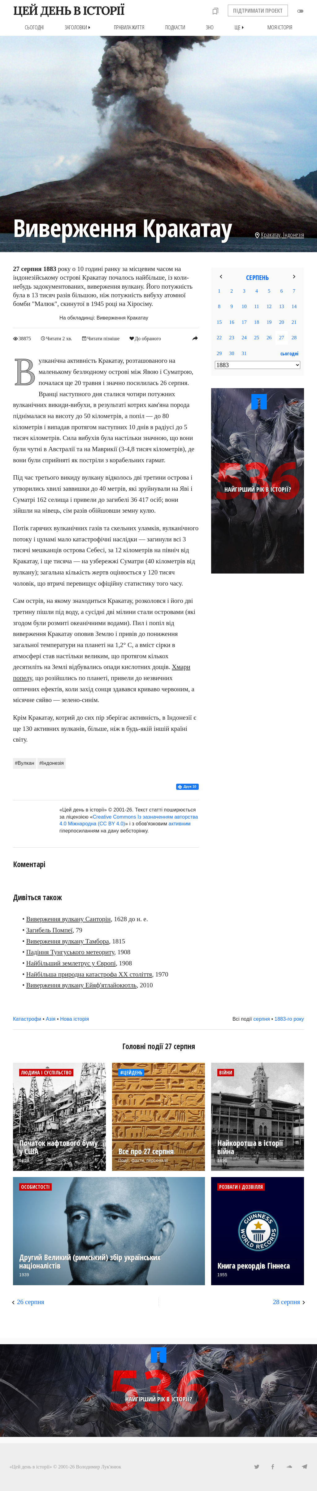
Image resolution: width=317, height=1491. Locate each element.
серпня (262, 1019)
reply (195, 338)
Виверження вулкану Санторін (68, 919)
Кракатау (270, 234)
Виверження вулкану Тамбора (67, 941)
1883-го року (289, 1019)
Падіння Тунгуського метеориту (70, 952)
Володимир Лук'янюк (98, 1466)
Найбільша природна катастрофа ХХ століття (89, 974)
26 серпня (30, 1301)
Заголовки (79, 27)
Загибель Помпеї (49, 930)
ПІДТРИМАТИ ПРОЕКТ (258, 10)
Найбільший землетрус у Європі (71, 963)
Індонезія (293, 234)
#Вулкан (24, 763)
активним (180, 823)
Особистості (35, 1186)
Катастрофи (27, 1019)
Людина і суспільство (46, 1072)
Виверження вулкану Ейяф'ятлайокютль (81, 985)
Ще (240, 27)
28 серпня (286, 1301)
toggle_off (300, 11)
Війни (225, 1072)
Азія (50, 1019)
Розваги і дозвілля (241, 1186)
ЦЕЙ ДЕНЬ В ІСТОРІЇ (68, 10)
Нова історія (74, 1019)
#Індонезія (51, 763)
